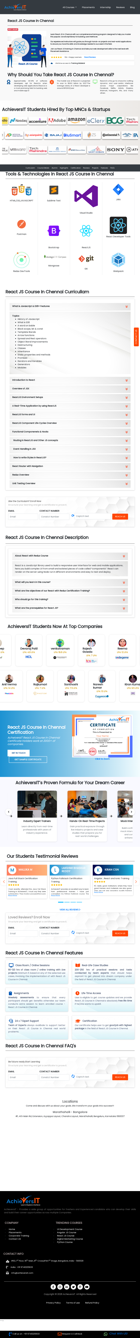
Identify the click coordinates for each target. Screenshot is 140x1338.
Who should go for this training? (31, 599)
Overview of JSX (20, 388)
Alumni (54, 168)
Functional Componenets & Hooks (30, 431)
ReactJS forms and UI (23, 414)
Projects (95, 168)
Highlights (64, 168)
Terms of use (73, 1302)
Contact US (15, 1238)
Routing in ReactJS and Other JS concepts (35, 440)
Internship (105, 7)
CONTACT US (136, 337)
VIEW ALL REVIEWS (70, 909)
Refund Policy (92, 1302)
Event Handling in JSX (24, 448)
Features (104, 168)
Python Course (65, 1242)
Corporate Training (19, 1235)
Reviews (120, 7)
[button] (12, 895)
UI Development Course (69, 1229)
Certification (76, 168)
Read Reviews (90, 57)
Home (12, 1229)
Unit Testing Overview (23, 483)
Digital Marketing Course (70, 1238)
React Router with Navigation (27, 466)
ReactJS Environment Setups (27, 397)
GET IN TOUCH (18, 752)
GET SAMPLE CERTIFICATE (28, 759)
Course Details (43, 168)
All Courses (69, 7)
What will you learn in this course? (32, 582)
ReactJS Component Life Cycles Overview (34, 423)
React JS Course (65, 1235)
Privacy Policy (53, 1302)
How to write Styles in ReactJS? (29, 457)
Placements (88, 7)
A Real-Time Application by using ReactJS (34, 405)
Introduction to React (23, 380)
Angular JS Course (66, 1232)
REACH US (120, 516)
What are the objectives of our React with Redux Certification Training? (52, 590)
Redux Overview (20, 474)
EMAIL (11, 510)
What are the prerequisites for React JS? (36, 608)
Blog (132, 7)
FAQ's (112, 168)
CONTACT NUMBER (49, 510)
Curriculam (30, 168)
